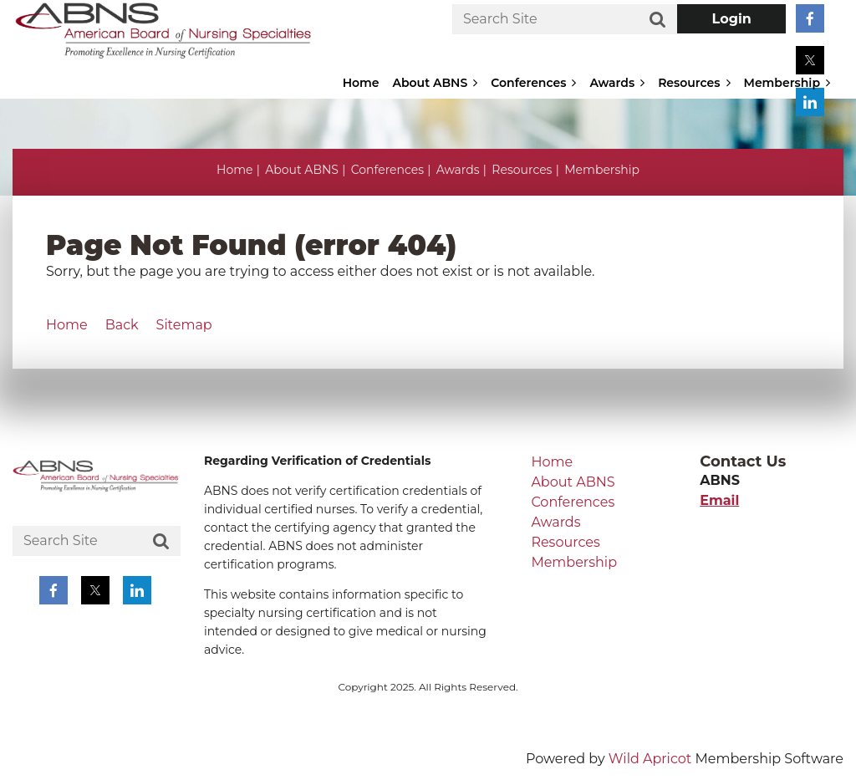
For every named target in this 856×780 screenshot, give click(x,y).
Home (234, 169)
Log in (731, 18)
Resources (522, 169)
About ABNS (302, 169)
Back (122, 325)
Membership (601, 169)
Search (658, 20)
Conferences (387, 169)
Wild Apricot (650, 759)
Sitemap (184, 325)
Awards (458, 169)
